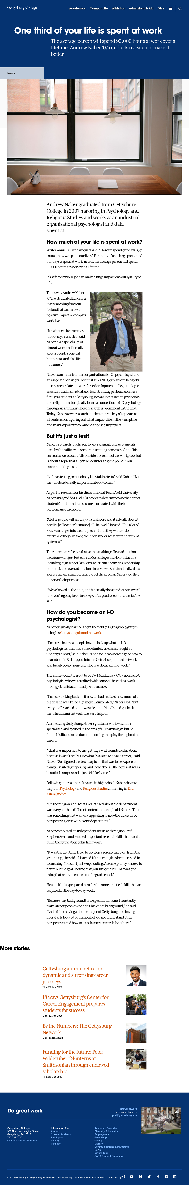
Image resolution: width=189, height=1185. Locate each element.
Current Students (61, 1134)
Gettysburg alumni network (80, 633)
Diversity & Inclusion (106, 1131)
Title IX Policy (114, 1177)
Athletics (118, 8)
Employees (57, 1137)
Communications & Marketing (111, 1147)
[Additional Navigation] (170, 8)
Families (56, 1143)
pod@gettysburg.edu (124, 1115)
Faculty (55, 1140)
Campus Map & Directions (22, 1140)
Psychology (68, 788)
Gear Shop (100, 1137)
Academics (77, 8)
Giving (98, 1140)
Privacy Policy (65, 1177)
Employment (101, 1134)
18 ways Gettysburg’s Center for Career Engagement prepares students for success (75, 1003)
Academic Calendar (105, 1128)
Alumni (55, 1131)
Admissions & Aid (141, 8)
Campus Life (99, 8)
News (11, 73)
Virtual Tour (101, 1153)
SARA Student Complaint (109, 1156)
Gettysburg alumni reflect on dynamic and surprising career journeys (75, 975)
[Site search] (180, 8)
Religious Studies (95, 788)
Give (161, 8)
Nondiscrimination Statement (90, 1177)
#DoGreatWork (128, 1109)
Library (98, 1143)
